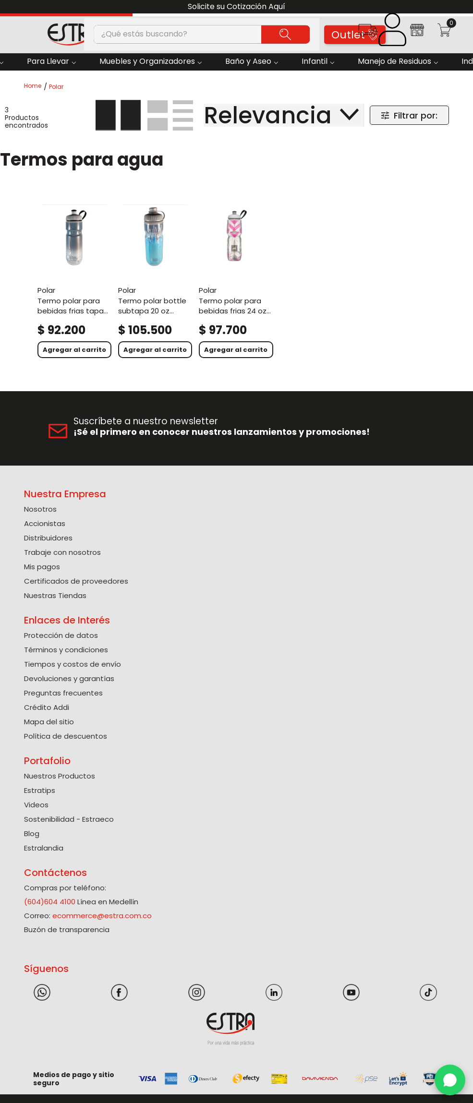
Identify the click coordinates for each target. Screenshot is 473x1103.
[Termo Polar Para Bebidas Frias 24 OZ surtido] (236, 280)
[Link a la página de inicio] (35, 87)
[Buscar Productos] (285, 34)
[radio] (118, 115)
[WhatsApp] (450, 1080)
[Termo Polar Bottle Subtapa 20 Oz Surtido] (155, 280)
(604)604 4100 (49, 902)
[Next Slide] (462, 6)
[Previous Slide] (11, 6)
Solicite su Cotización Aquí (236, 6)
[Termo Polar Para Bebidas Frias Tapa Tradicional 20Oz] (74, 280)
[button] (367, 33)
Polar (56, 87)
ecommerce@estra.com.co (102, 916)
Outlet (354, 34)
